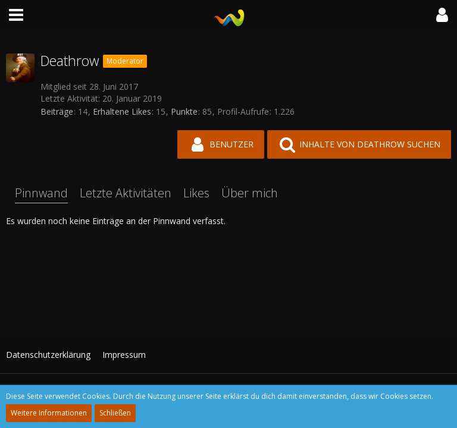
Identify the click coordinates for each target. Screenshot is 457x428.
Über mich (249, 193)
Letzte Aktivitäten (125, 193)
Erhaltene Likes (122, 111)
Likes (196, 193)
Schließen (115, 413)
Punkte (184, 111)
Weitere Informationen (49, 413)
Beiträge (56, 111)
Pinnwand (41, 193)
